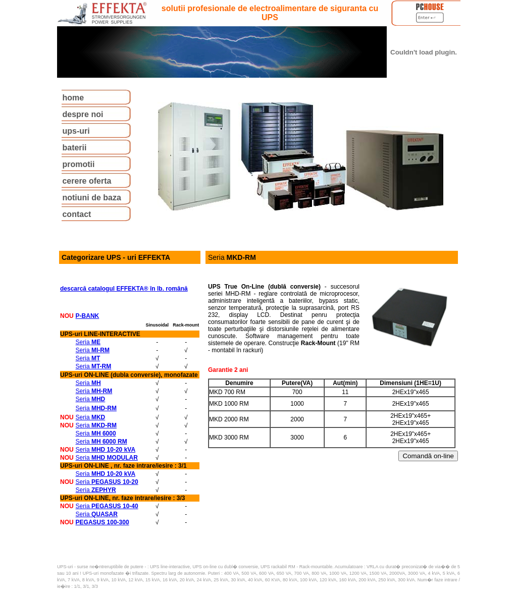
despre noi (82, 114)
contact (76, 214)
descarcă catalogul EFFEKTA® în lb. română (124, 288)
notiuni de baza (91, 197)
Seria (88, 342)
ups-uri (75, 131)
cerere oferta (86, 181)
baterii (74, 147)
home (73, 97)
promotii (78, 164)
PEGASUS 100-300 (102, 522)
